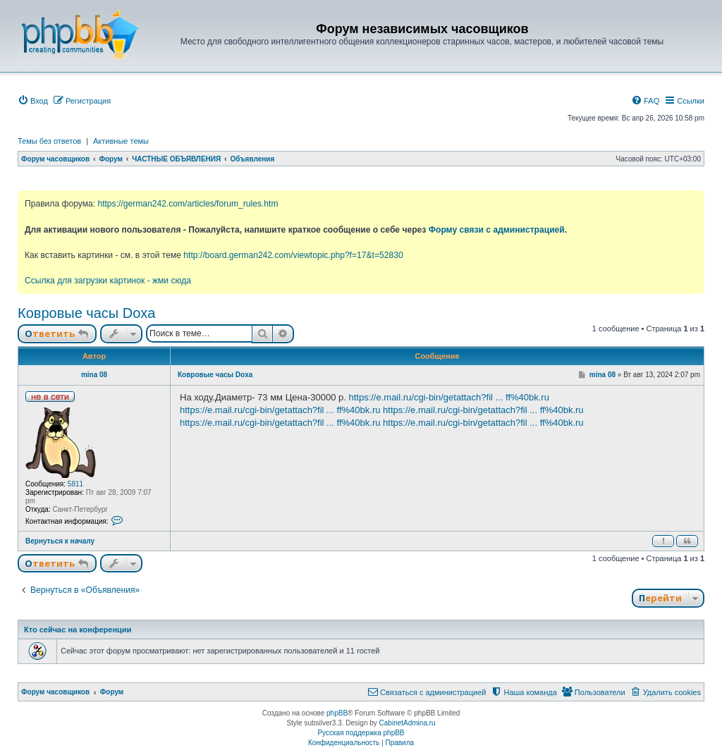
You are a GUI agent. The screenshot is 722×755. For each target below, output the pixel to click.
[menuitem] (33, 100)
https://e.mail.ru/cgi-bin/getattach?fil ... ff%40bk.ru (448, 397)
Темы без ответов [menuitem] (49, 141)
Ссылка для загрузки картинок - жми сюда (108, 281)
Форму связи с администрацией (497, 230)
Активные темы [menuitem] (121, 141)
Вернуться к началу (59, 541)
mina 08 (94, 375)
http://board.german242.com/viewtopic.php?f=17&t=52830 (293, 255)
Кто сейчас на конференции (77, 629)
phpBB (337, 713)
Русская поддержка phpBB (360, 733)
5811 (75, 484)
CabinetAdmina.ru (407, 723)
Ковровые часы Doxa (87, 313)
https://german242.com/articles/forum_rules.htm (187, 204)
